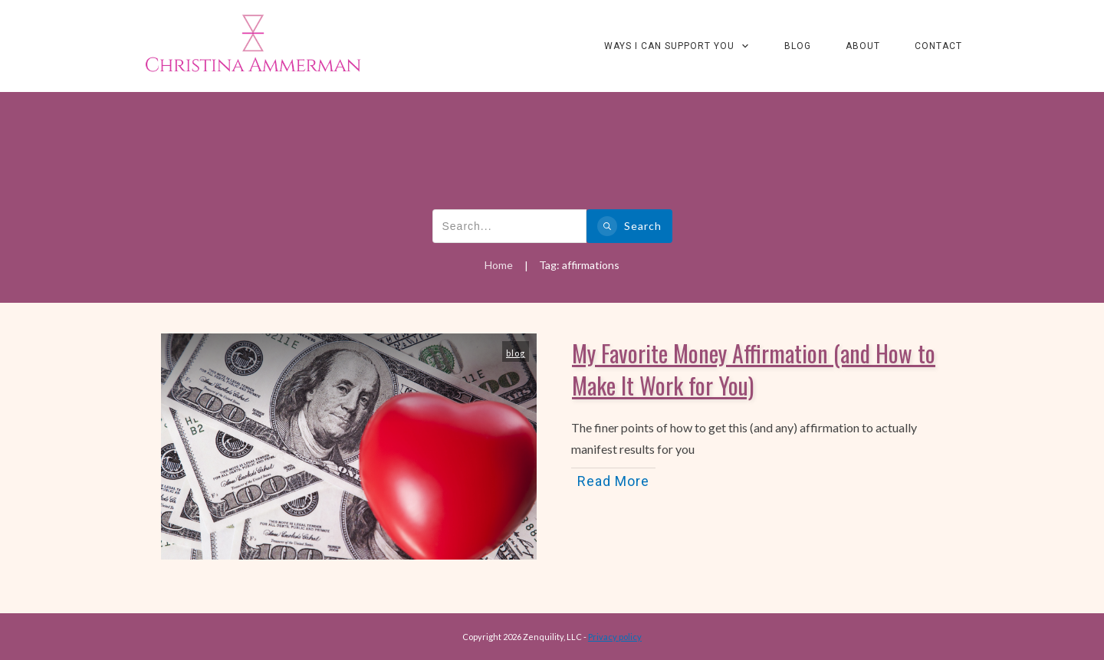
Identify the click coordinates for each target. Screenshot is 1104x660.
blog (515, 353)
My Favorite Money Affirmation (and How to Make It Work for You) (753, 369)
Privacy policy (615, 637)
